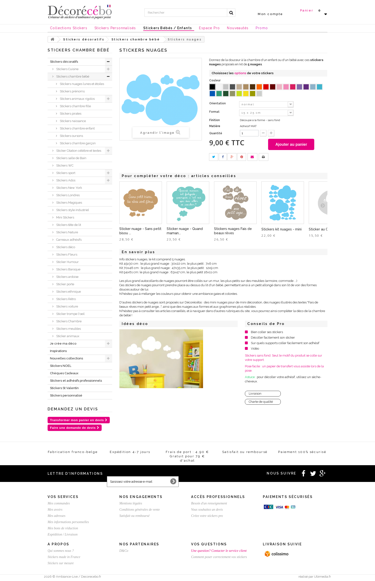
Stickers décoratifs (64, 61)
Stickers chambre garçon (77, 143)
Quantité (215, 133)
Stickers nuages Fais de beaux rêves (233, 232)
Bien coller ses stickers (267, 333)
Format (214, 111)
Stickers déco (65, 247)
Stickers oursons (71, 136)
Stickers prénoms (72, 91)
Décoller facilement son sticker (273, 338)
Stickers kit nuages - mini (281, 230)
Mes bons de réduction (63, 528)
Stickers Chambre (68, 321)
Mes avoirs (55, 509)
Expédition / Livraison (62, 534)
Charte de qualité (261, 402)
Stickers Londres (67, 195)
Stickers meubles (68, 328)
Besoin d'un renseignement (209, 503)
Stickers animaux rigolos (77, 99)
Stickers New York (68, 188)
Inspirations (58, 351)
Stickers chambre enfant (77, 128)
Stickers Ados (65, 180)
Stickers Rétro (65, 299)
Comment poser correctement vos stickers (219, 557)
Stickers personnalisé (66, 395)
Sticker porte (64, 284)
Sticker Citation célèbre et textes (78, 150)
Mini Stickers (64, 217)
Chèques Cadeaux (64, 373)
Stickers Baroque (67, 269)
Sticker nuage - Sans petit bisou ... (140, 232)
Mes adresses (57, 516)
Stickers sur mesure (61, 563)
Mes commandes (59, 503)
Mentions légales (130, 503)
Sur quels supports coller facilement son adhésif (285, 344)
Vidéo (255, 349)
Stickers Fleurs (66, 254)
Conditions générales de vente (139, 509)
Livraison (255, 394)
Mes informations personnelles (68, 522)
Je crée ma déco (63, 343)
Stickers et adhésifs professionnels (76, 380)
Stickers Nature (66, 232)
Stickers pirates (70, 113)
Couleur (215, 80)
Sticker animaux (67, 336)
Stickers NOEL (60, 366)
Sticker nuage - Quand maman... (185, 232)
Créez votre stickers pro (207, 516)
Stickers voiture (66, 306)
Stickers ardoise (66, 277)
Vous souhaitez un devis (207, 509)
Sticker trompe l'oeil (70, 314)
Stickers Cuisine (66, 69)
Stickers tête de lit (68, 225)
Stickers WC (64, 165)
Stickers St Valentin (64, 388)
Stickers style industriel (72, 210)
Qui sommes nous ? (61, 551)
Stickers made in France (64, 557)
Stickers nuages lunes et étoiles (81, 84)
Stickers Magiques (68, 202)
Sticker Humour (67, 262)
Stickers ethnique (68, 291)
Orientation (217, 103)
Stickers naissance (72, 121)
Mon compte (270, 14)
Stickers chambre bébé (72, 76)
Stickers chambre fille (75, 106)
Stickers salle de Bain (70, 158)
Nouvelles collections (66, 358)
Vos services (63, 497)
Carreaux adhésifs (68, 239)
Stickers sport (65, 173)
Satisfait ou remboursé (134, 516)
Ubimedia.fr (322, 576)
